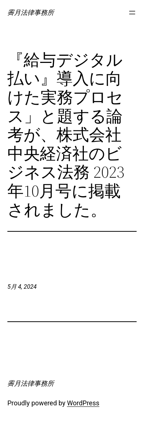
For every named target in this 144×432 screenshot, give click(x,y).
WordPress (83, 403)
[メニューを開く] (132, 12)
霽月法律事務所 (30, 12)
